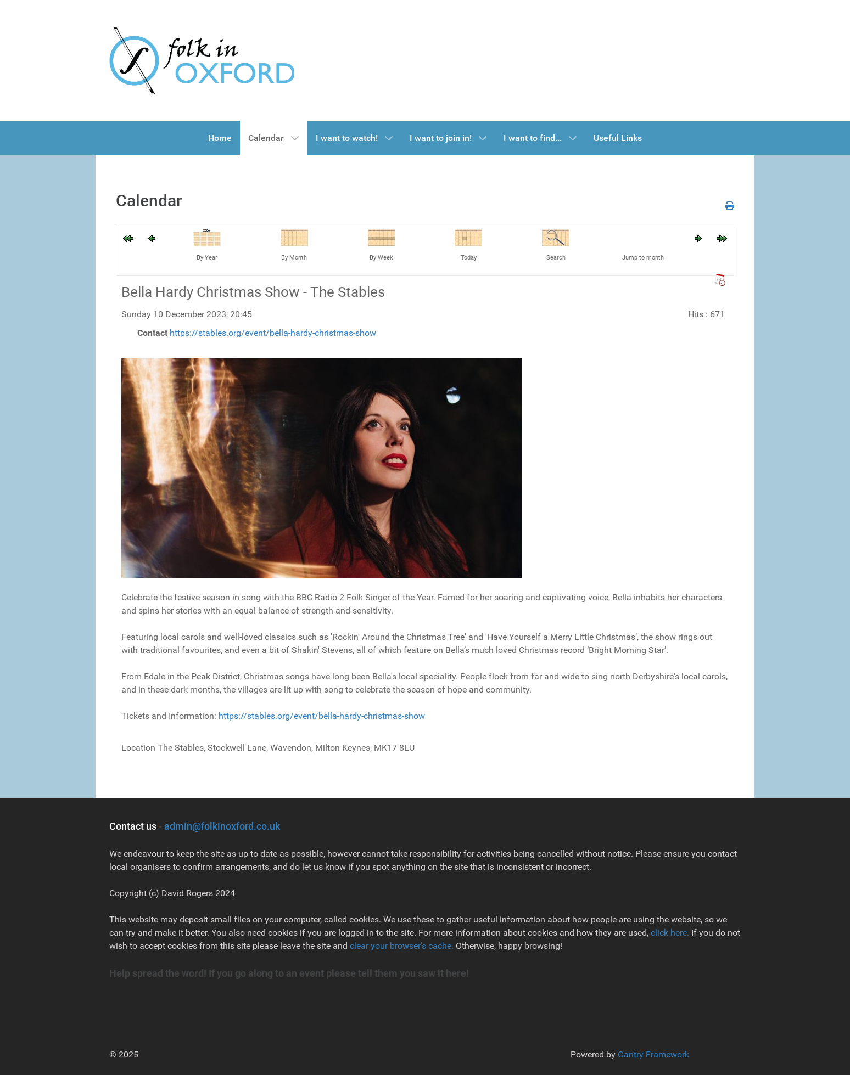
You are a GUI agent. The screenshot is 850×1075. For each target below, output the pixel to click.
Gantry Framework (653, 1054)
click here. (670, 932)
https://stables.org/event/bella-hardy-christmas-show (273, 333)
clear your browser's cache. (401, 946)
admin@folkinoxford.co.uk (222, 826)
